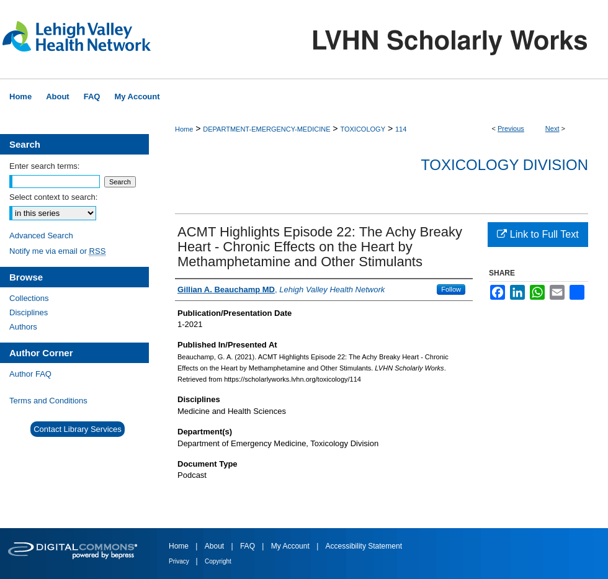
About (215, 546)
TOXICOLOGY (362, 129)
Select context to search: (53, 197)
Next (552, 128)
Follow (451, 289)
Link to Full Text (537, 234)
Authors (23, 326)
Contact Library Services (78, 429)
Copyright (218, 561)
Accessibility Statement (364, 546)
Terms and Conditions (48, 400)
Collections (29, 298)
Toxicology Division (504, 164)
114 (400, 129)
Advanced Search (41, 235)
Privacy (180, 561)
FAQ (248, 546)
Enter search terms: (44, 166)
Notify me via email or (57, 251)
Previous (511, 128)
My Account (291, 546)
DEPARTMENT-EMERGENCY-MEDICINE (266, 129)
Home (184, 129)
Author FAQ (30, 374)
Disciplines (28, 312)
